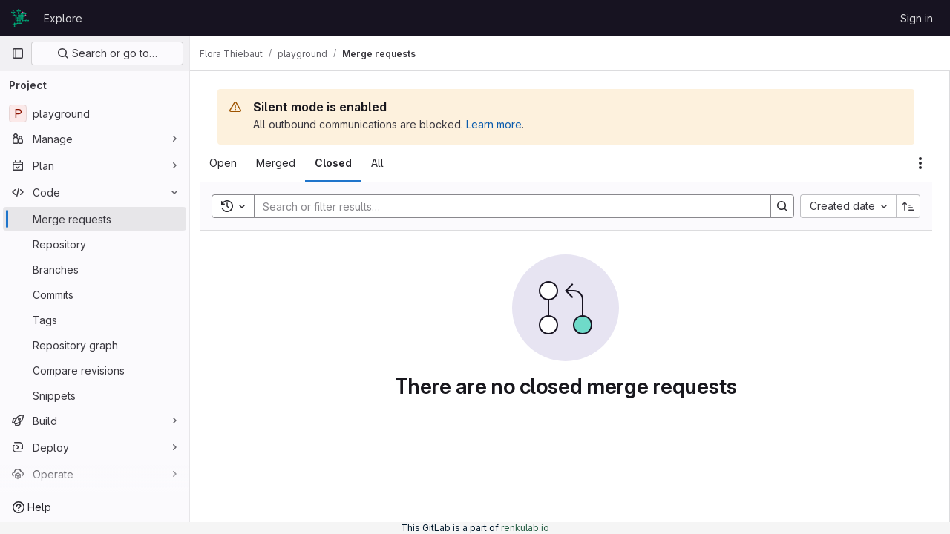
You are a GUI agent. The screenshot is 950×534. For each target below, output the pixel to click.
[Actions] (920, 163)
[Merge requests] (94, 219)
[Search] (509, 206)
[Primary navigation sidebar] (18, 53)
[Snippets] (94, 395)
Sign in (916, 18)
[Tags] (94, 320)
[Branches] (94, 269)
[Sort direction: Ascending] (908, 206)
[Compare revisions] (94, 370)
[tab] (231, 163)
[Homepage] (20, 18)
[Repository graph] (94, 345)
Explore (63, 18)
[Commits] (94, 294)
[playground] (94, 113)
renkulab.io (525, 527)
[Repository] (94, 244)
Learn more (502, 124)
